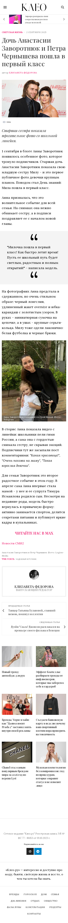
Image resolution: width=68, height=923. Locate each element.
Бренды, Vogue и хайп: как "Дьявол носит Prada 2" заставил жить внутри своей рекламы (17, 725)
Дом (44, 894)
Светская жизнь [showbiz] (12, 32)
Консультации (35, 907)
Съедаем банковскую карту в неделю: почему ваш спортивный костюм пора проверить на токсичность (50, 727)
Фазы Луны (14, 907)
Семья (55, 894)
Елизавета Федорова (23, 72)
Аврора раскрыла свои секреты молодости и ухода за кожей (36, 19)
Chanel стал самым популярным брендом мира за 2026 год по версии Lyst (15, 773)
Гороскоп (30, 894)
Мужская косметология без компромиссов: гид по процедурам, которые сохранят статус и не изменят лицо (51, 776)
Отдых (35, 900)
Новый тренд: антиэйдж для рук (13, 673)
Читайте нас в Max (34, 533)
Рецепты (55, 907)
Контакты (34, 913)
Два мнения (18, 900)
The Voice (8, 559)
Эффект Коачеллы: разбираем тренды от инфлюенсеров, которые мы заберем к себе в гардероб (50, 679)
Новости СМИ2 (13, 543)
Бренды (14, 894)
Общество (50, 900)
